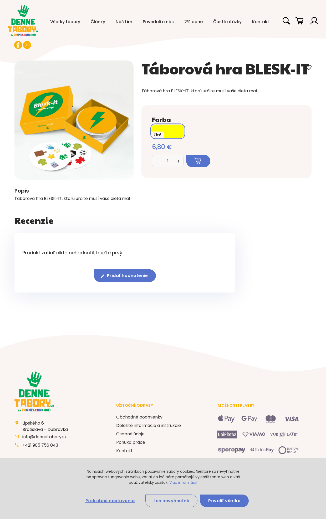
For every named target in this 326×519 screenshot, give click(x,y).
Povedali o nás (158, 22)
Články (98, 22)
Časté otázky (227, 22)
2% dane (193, 22)
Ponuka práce (130, 442)
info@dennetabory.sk (44, 437)
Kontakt (260, 22)
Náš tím (124, 22)
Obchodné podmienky (139, 417)
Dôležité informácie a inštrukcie (148, 425)
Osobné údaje (130, 434)
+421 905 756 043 (40, 445)
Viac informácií (183, 482)
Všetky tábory (65, 22)
